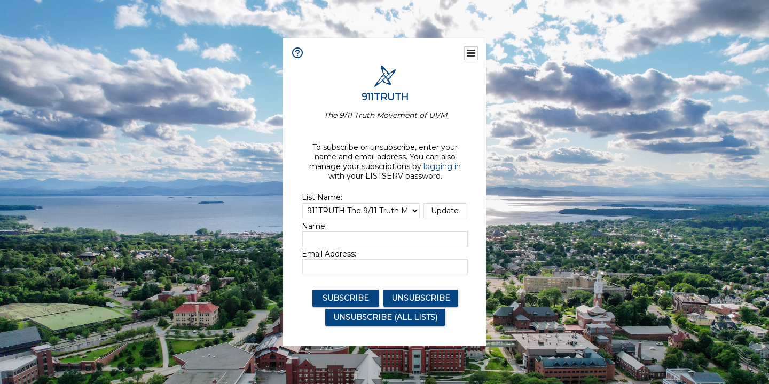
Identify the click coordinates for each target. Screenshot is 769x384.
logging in (442, 166)
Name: (314, 226)
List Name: (322, 197)
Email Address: (329, 254)
